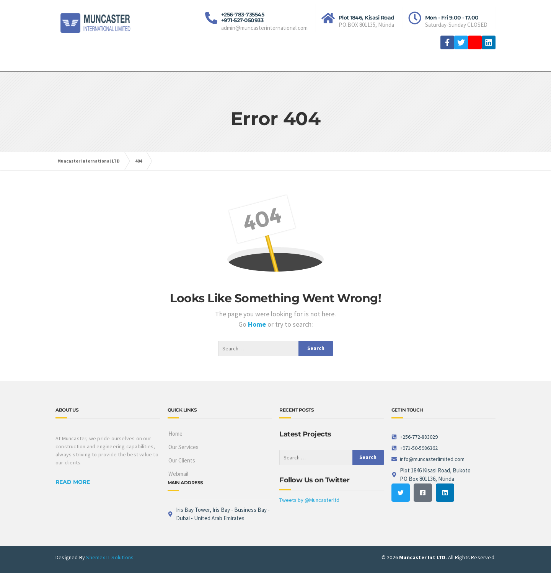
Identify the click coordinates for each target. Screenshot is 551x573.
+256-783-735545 (242, 14)
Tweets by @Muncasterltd (309, 499)
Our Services (183, 447)
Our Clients (181, 460)
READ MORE (72, 482)
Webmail (178, 473)
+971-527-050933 (242, 20)
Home (257, 324)
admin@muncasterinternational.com (264, 27)
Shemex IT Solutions (110, 557)
